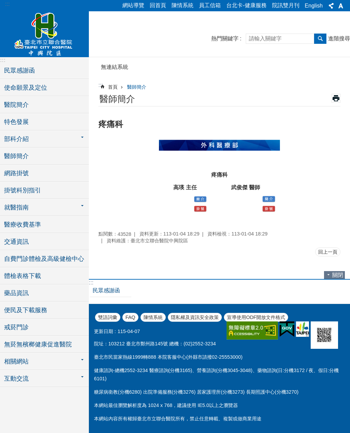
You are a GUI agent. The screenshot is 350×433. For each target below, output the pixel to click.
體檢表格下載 (22, 275)
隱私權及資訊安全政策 (195, 317)
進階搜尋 (339, 38)
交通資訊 (16, 241)
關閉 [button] (337, 275)
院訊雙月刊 (285, 5)
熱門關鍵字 (225, 38)
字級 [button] (341, 6)
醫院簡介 (16, 104)
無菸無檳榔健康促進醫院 (38, 344)
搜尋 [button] (320, 39)
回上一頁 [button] (327, 252)
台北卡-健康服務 (246, 5)
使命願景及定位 (25, 87)
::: (7, 4)
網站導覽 (133, 5)
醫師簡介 (16, 156)
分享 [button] (331, 6)
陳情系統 (182, 5)
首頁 (113, 87)
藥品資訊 (16, 293)
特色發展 (16, 121)
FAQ (130, 317)
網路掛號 (16, 173)
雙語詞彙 (107, 317)
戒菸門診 (16, 327)
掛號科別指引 (22, 190)
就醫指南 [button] (16, 207)
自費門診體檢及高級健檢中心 (44, 258)
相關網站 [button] (16, 361)
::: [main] (100, 85)
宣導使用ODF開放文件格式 (256, 317)
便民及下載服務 (25, 310)
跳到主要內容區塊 (3, 3)
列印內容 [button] (336, 98)
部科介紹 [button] (16, 139)
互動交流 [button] (16, 378)
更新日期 (103, 331)
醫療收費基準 (22, 224)
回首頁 (158, 5)
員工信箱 (210, 5)
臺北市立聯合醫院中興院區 (44, 33)
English (314, 6)
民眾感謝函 (19, 70)
